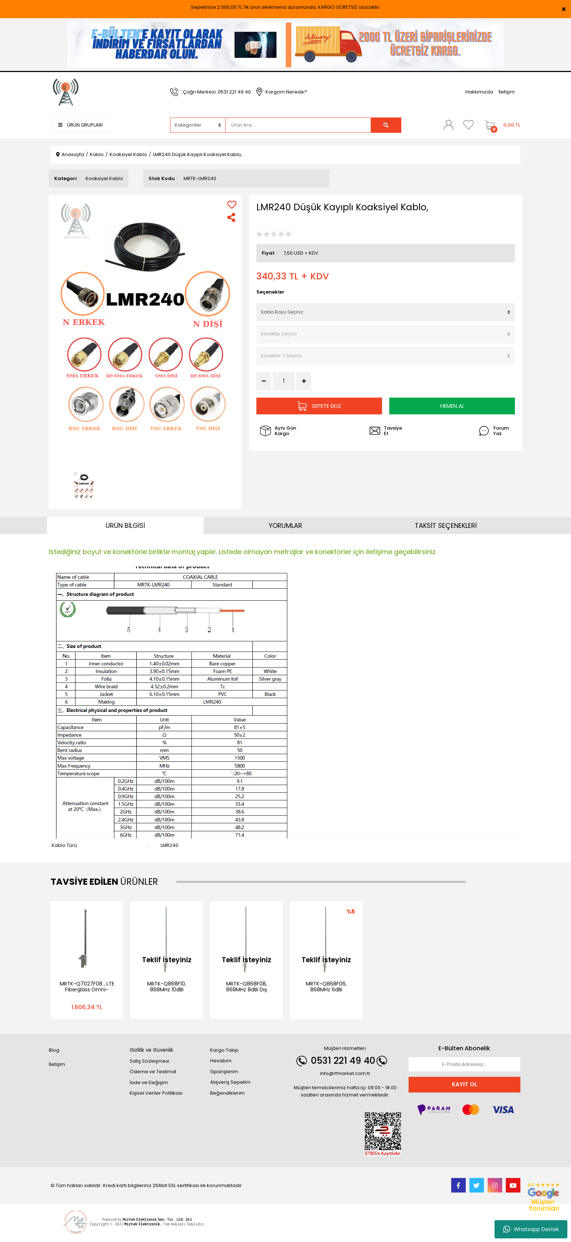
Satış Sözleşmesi (149, 1061)
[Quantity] (284, 381)
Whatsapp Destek (531, 1229)
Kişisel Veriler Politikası (156, 1093)
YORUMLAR (285, 525)
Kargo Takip (224, 1050)
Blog (54, 1050)
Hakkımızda (479, 91)
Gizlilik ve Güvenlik (151, 1050)
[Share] (231, 217)
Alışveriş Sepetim (230, 1082)
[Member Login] (448, 125)
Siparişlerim (224, 1071)
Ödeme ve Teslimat (153, 1071)
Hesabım (221, 1060)
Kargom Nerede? (286, 91)
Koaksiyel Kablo (104, 178)
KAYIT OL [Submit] (464, 1084)
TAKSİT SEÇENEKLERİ (446, 525)
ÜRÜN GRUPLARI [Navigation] (80, 125)
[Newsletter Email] (465, 1064)
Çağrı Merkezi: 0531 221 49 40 (217, 91)
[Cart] (500, 125)
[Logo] (66, 91)
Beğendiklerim (227, 1093)
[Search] (298, 125)
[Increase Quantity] (303, 381)
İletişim (507, 91)
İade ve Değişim (149, 1082)
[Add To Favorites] (231, 204)
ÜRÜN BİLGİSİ (125, 525)
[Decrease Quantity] (263, 381)
